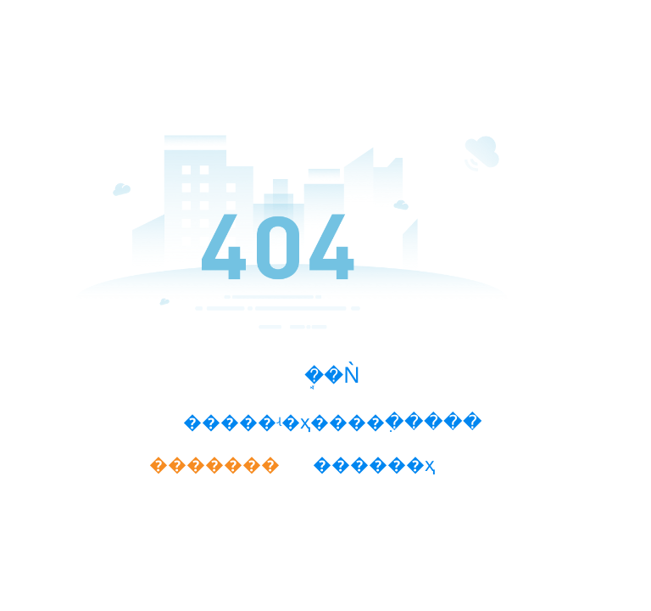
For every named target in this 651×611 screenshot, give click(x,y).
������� (214, 464)
